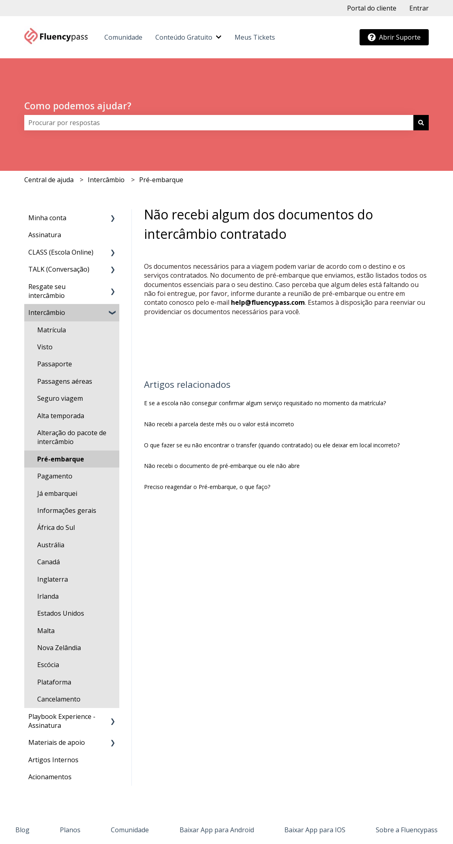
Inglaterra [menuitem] (52, 579)
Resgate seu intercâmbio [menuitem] (47, 291)
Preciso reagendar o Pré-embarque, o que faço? (207, 487)
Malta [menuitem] (46, 630)
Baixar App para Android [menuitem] (217, 829)
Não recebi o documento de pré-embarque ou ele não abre (222, 466)
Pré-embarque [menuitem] (60, 459)
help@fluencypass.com (268, 302)
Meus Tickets (255, 37)
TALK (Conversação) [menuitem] (58, 269)
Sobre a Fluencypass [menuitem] (407, 829)
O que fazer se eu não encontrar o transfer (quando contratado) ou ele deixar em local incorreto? (272, 445)
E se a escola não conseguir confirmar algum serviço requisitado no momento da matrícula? (265, 403)
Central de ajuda (49, 179)
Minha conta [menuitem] (47, 217)
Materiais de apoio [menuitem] (56, 742)
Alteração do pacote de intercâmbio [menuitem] (71, 437)
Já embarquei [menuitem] (57, 493)
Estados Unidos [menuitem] (60, 613)
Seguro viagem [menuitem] (60, 398)
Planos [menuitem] (70, 829)
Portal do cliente (371, 8)
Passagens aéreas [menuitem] (64, 381)
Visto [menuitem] (45, 346)
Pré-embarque (161, 179)
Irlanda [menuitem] (48, 596)
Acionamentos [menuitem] (50, 776)
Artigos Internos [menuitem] (53, 759)
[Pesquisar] (421, 122)
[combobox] (218, 122)
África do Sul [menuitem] (56, 527)
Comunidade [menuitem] (130, 829)
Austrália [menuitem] (50, 544)
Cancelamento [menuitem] (58, 699)
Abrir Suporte (394, 37)
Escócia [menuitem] (48, 664)
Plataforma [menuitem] (54, 682)
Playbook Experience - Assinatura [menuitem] (61, 721)
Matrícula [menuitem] (51, 329)
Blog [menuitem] (22, 829)
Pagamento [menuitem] (54, 476)
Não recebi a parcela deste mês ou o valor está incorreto (219, 424)
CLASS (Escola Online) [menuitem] (60, 252)
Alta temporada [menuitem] (60, 415)
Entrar (419, 8)
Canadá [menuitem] (48, 561)
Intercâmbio (106, 179)
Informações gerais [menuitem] (66, 510)
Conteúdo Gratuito (183, 37)
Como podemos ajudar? (77, 105)
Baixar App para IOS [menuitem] (314, 829)
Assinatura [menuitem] (44, 234)
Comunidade (123, 37)
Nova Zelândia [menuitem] (59, 647)
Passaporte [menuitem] (54, 363)
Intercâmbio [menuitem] (46, 312)
